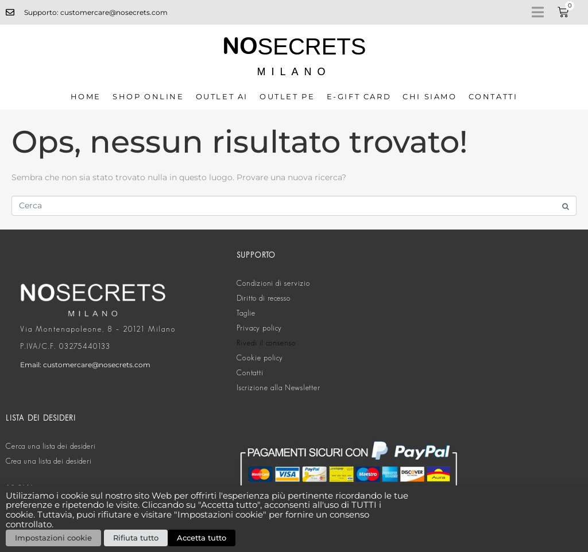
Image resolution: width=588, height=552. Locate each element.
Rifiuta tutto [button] (135, 537)
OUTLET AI (222, 96)
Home (86, 96)
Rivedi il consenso (266, 343)
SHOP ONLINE (148, 96)
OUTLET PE (287, 96)
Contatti (493, 96)
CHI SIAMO (430, 96)
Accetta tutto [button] (201, 537)
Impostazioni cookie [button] (53, 537)
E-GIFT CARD (359, 96)
